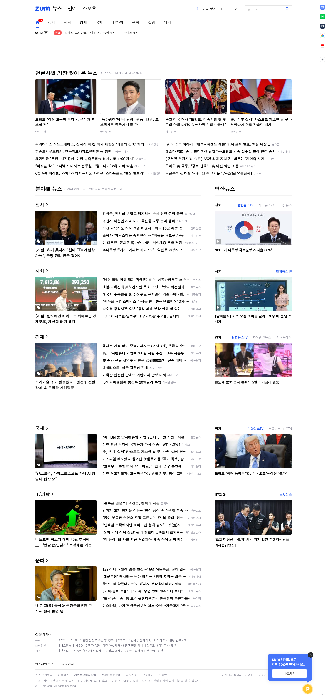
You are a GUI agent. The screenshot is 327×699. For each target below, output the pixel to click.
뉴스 (57, 9)
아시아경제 (42, 131)
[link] (322, 7)
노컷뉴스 (286, 205)
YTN (289, 428)
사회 (67, 22)
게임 (167, 22)
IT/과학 (117, 22)
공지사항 (131, 675)
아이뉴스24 (266, 205)
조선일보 (235, 131)
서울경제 (274, 428)
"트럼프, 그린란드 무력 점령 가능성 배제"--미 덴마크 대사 (101, 32)
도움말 (163, 675)
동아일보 (105, 131)
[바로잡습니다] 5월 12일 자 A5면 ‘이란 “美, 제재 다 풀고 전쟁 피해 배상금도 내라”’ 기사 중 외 (118, 645)
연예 (72, 9)
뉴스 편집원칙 (43, 675)
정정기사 (41, 634)
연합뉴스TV (245, 205)
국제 (99, 22)
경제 (83, 22)
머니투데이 (284, 337)
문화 (135, 22)
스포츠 (89, 9)
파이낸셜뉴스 (262, 337)
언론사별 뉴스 (44, 664)
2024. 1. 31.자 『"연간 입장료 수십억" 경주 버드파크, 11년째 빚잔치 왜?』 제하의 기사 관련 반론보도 (123, 640)
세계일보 (170, 131)
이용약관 (63, 675)
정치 (51, 22)
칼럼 (151, 22)
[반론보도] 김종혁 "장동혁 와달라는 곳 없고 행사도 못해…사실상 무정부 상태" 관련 (111, 650)
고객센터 (147, 675)
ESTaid (42, 685)
